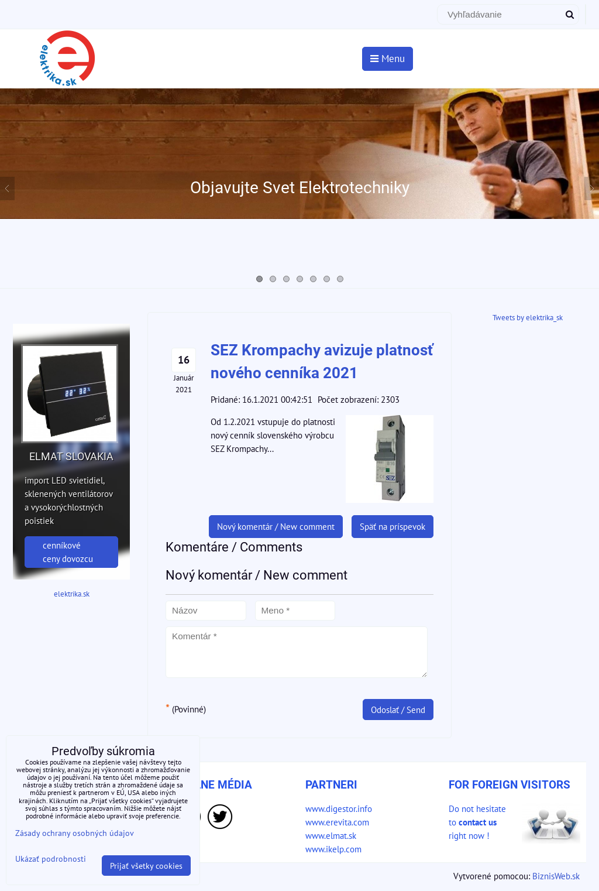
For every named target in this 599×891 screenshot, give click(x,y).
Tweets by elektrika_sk (528, 318)
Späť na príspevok (392, 526)
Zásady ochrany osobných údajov (74, 832)
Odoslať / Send (398, 709)
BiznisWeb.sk (556, 876)
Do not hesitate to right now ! (477, 822)
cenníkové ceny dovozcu (68, 551)
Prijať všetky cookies (146, 865)
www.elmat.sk (330, 835)
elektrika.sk (71, 594)
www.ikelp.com (333, 849)
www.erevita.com (337, 822)
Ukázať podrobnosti (50, 858)
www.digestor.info (338, 808)
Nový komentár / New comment (276, 526)
